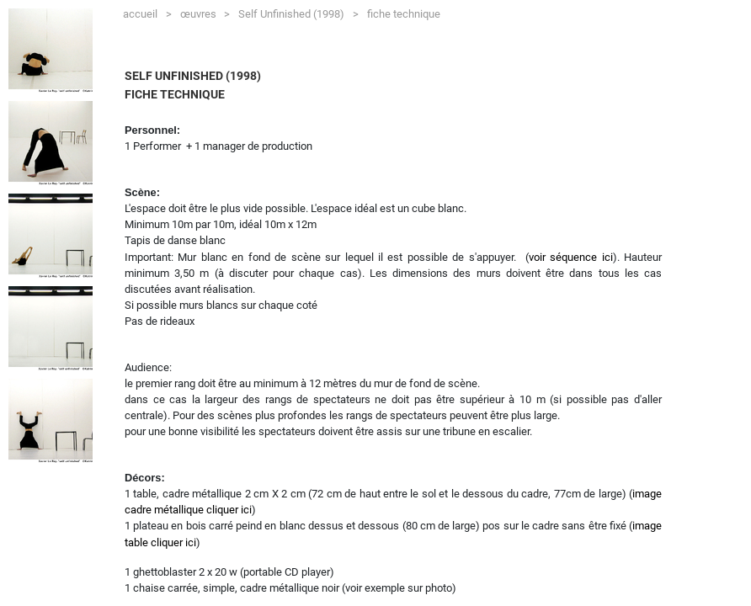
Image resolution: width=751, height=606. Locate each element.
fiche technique (403, 14)
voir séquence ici (571, 257)
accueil (147, 11)
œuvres (205, 11)
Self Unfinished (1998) (298, 11)
